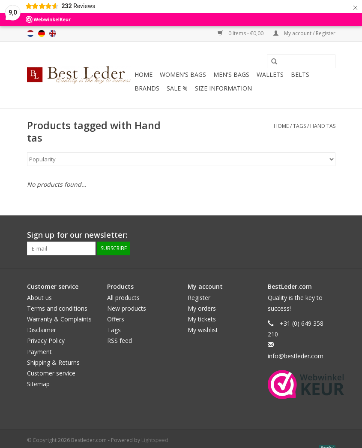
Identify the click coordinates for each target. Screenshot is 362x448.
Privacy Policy (46, 340)
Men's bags (231, 74)
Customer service (51, 373)
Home (144, 74)
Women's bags (183, 74)
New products (126, 308)
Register (199, 298)
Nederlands (30, 33)
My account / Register (304, 33)
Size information (223, 88)
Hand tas (322, 126)
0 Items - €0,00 (241, 33)
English (52, 33)
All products (123, 298)
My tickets (202, 319)
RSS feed (119, 340)
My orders (202, 308)
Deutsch (41, 33)
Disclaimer (41, 330)
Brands (147, 88)
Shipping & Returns (53, 362)
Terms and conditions (57, 308)
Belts (300, 74)
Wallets (270, 74)
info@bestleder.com (295, 356)
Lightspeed (154, 440)
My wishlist (203, 330)
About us (39, 298)
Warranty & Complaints (59, 319)
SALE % (177, 88)
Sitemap (38, 384)
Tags (299, 126)
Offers (115, 319)
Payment (39, 352)
